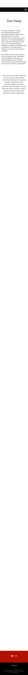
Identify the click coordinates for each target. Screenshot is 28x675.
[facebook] (14, 656)
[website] (16, 656)
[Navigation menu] (26, 9)
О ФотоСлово (14, 665)
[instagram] (12, 656)
